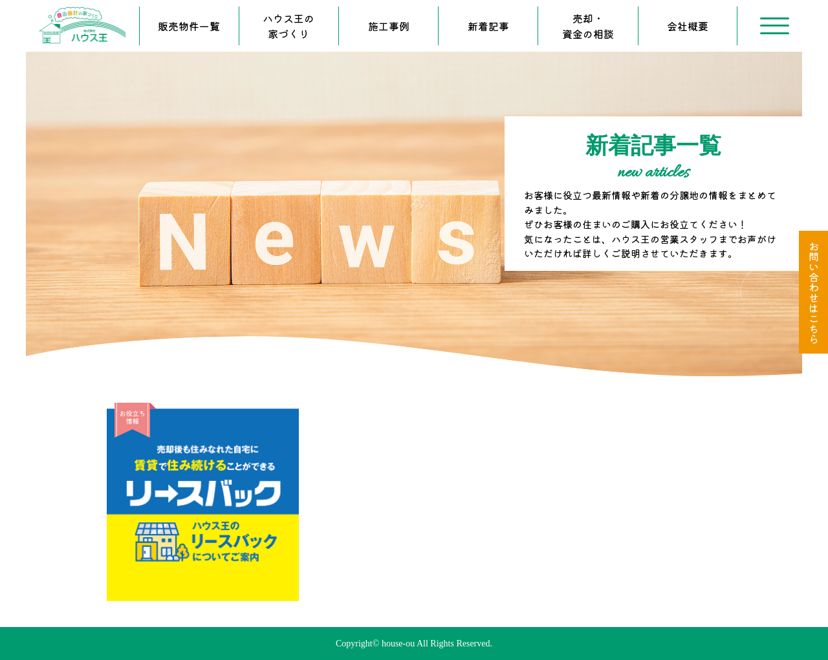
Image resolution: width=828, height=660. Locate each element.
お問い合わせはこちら (814, 292)
